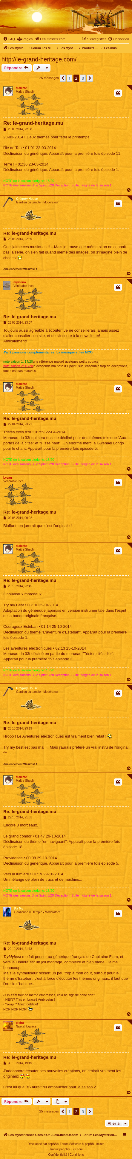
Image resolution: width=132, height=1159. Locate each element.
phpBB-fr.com (74, 1149)
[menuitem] (9, 39)
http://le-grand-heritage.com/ (38, 59)
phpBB (52, 1144)
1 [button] (69, 78)
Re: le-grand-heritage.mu (33, 123)
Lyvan (7, 477)
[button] (63, 78)
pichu (20, 1022)
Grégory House (27, 198)
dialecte (21, 88)
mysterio (19, 282)
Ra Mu (18, 908)
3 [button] (83, 78)
